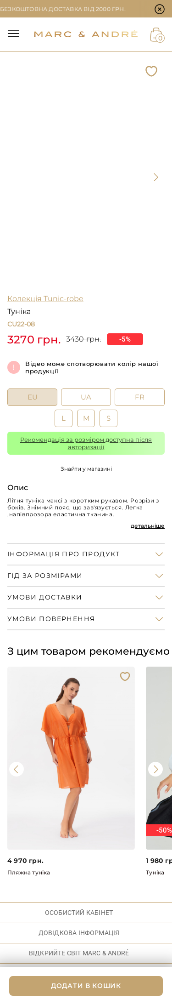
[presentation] (155, 177)
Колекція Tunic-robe (45, 298)
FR (139, 397)
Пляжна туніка (28, 872)
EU (33, 397)
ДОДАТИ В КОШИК (86, 986)
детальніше (148, 525)
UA (86, 397)
